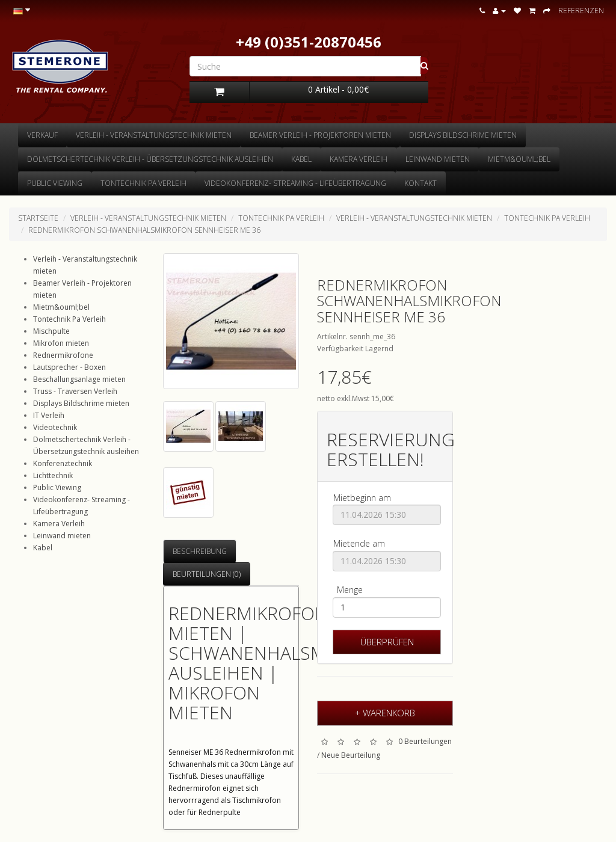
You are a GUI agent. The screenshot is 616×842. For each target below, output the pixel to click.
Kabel (301, 159)
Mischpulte (51, 331)
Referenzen (581, 10)
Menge (350, 589)
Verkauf (42, 135)
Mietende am (359, 543)
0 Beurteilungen (425, 742)
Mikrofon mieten (61, 343)
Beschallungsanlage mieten (79, 379)
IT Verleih (48, 415)
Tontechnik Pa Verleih (143, 183)
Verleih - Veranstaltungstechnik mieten (154, 135)
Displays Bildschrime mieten (463, 135)
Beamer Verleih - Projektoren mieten (320, 135)
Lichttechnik (53, 475)
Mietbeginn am (362, 497)
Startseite (38, 218)
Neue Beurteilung (350, 755)
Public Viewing (54, 183)
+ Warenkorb (385, 713)
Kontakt (420, 183)
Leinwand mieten (437, 159)
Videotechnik (55, 427)
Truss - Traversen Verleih (75, 391)
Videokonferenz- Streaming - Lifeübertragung (295, 183)
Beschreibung (200, 551)
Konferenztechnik (62, 463)
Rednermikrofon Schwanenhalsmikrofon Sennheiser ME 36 (144, 230)
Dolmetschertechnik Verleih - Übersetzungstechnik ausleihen (150, 159)
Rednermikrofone (63, 355)
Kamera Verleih (358, 159)
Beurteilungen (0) (207, 574)
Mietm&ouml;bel (519, 159)
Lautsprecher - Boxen (69, 367)
